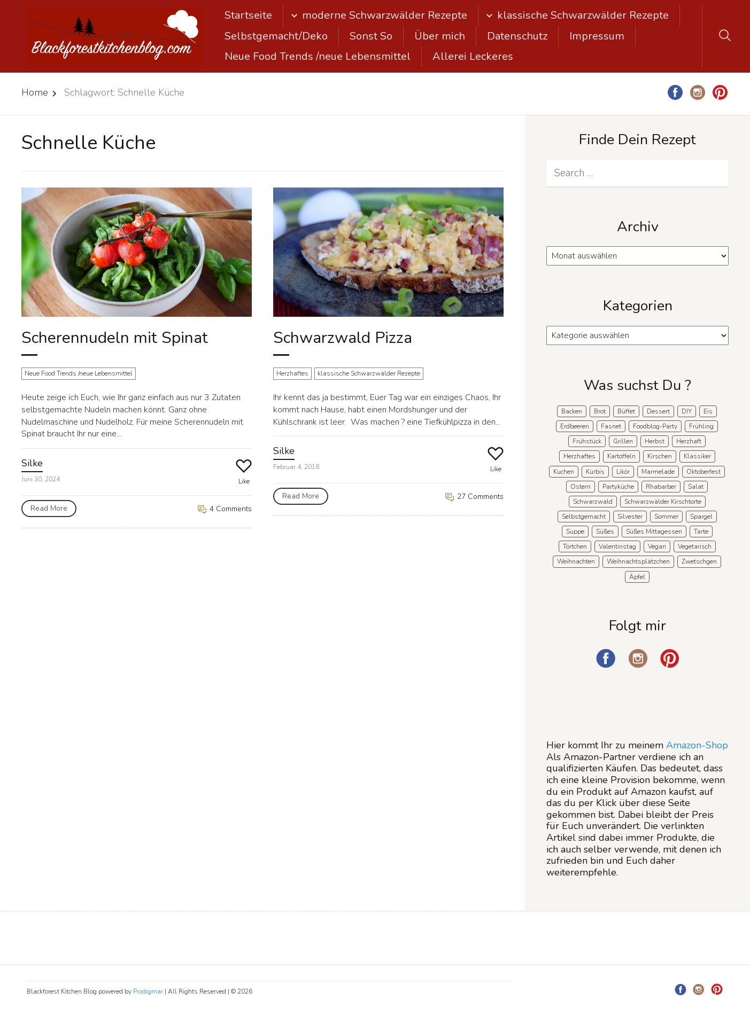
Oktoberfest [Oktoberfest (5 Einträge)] (703, 471)
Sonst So (371, 36)
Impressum (596, 36)
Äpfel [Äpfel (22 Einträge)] (637, 577)
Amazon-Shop (697, 745)
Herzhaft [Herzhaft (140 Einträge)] (688, 441)
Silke (32, 463)
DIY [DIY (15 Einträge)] (687, 411)
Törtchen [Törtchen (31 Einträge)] (575, 546)
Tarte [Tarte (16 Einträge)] (701, 531)
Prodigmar (148, 991)
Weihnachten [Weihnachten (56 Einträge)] (576, 561)
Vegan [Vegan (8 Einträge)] (657, 546)
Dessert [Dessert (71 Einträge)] (658, 411)
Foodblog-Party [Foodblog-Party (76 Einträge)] (655, 426)
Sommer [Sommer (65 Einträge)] (666, 516)
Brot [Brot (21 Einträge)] (600, 411)
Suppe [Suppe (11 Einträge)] (575, 531)
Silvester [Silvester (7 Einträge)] (630, 516)
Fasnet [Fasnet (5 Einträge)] (611, 426)
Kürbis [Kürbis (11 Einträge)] (595, 471)
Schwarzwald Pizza (342, 338)
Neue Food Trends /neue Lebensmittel (318, 56)
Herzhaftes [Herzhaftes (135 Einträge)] (579, 456)
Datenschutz (517, 36)
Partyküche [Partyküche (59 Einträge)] (618, 486)
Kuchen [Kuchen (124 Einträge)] (563, 471)
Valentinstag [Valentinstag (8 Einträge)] (617, 546)
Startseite (248, 15)
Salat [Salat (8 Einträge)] (695, 486)
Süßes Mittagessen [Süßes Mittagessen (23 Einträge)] (654, 531)
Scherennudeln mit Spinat (114, 338)
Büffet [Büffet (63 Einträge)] (626, 411)
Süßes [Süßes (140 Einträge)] (605, 531)
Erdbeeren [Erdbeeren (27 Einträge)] (574, 426)
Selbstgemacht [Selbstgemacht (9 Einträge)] (584, 516)
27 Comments (474, 496)
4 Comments (225, 509)
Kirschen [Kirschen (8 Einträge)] (659, 456)
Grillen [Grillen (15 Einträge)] (623, 441)
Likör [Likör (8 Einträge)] (623, 471)
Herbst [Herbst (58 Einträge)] (654, 441)
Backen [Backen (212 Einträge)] (571, 411)
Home (34, 92)
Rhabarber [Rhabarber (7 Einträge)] (661, 486)
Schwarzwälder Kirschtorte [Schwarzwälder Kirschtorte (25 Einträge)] (662, 501)
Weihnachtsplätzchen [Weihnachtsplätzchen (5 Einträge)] (638, 561)
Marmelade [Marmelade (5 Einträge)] (658, 471)
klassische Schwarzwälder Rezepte (583, 15)
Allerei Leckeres (472, 56)
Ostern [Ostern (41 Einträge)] (580, 486)
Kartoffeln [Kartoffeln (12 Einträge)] (621, 456)
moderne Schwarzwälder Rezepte (384, 15)
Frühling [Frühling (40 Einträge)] (701, 426)
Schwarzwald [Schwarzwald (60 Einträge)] (593, 501)
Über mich (439, 36)
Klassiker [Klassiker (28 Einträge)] (697, 456)
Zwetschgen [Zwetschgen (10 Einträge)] (699, 561)
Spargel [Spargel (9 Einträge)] (701, 516)
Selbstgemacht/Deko (276, 36)
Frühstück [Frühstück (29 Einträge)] (587, 441)
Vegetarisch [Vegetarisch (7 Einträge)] (695, 546)
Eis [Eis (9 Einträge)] (708, 411)
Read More (48, 508)
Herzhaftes (292, 373)
